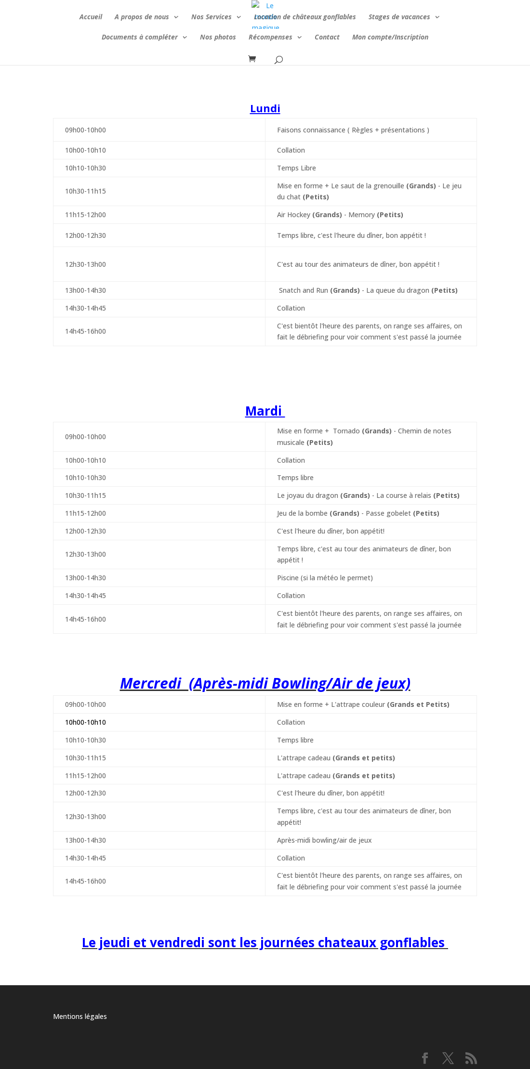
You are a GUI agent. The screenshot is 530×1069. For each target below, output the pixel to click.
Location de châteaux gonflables (305, 17)
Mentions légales (80, 1016)
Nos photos (218, 37)
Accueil (91, 17)
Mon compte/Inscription (390, 37)
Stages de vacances (399, 17)
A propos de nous (142, 17)
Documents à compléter (140, 37)
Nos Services (211, 17)
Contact (327, 37)
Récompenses (270, 37)
